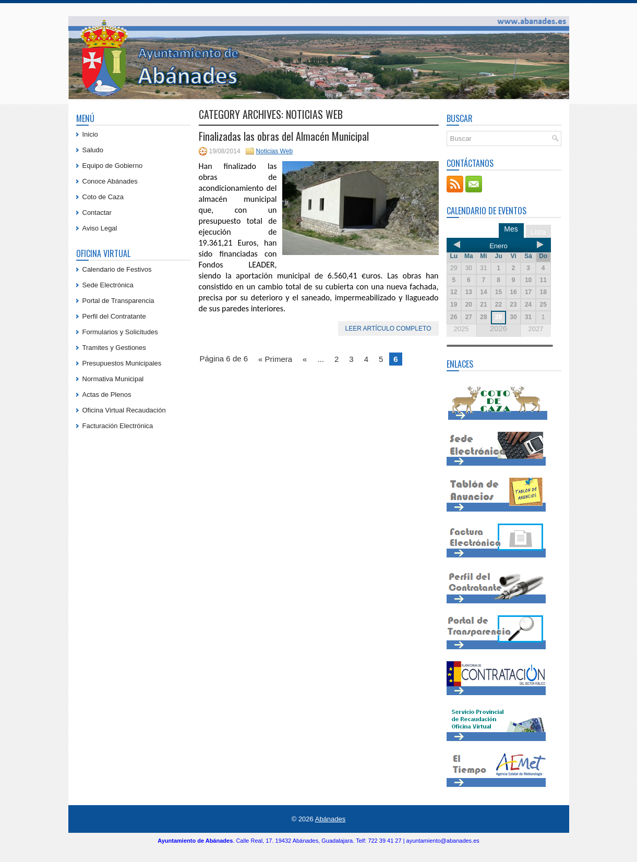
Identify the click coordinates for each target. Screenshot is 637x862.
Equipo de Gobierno (112, 165)
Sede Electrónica (108, 285)
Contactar (97, 212)
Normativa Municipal (113, 379)
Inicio (90, 134)
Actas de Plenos (106, 394)
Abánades (330, 819)
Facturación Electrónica (117, 426)
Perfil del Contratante (114, 316)
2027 (535, 329)
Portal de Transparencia (118, 301)
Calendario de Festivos (117, 269)
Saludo (92, 150)
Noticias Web (274, 151)
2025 (461, 329)
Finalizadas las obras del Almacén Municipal (284, 136)
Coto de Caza (103, 197)
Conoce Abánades (110, 181)
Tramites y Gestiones (114, 347)
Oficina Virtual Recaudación (124, 410)
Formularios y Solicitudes (120, 332)
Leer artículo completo (388, 328)
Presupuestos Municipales (122, 363)
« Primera (275, 359)
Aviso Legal (99, 228)
